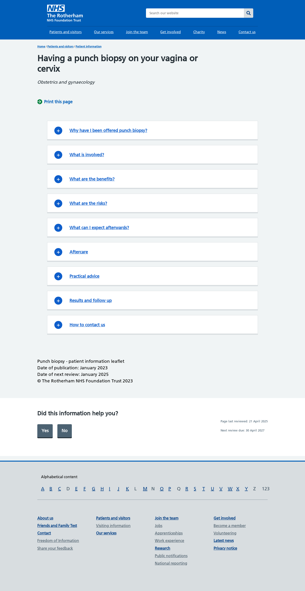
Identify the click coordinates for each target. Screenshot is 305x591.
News (221, 32)
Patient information (88, 46)
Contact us (247, 32)
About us (45, 518)
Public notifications (171, 555)
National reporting (171, 563)
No (65, 430)
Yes (45, 430)
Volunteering (225, 533)
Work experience (169, 540)
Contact (44, 533)
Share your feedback (55, 548)
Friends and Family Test (57, 525)
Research (162, 548)
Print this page (58, 101)
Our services (104, 32)
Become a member (230, 525)
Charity (199, 32)
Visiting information (113, 525)
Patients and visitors (65, 32)
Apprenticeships (169, 533)
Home (41, 46)
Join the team (137, 32)
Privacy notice (225, 548)
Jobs (158, 525)
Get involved (170, 32)
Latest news (224, 540)
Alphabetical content (59, 476)
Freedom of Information (58, 540)
